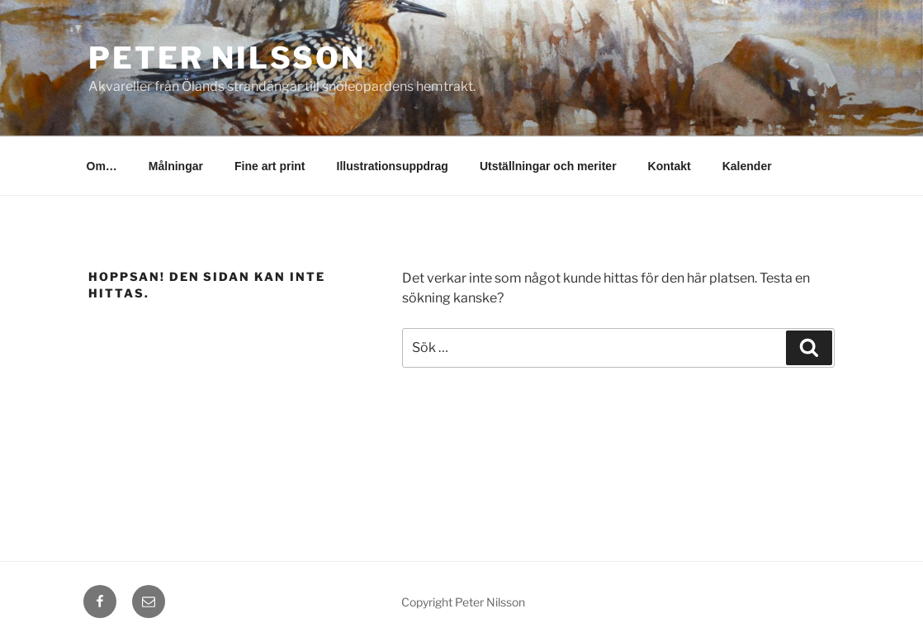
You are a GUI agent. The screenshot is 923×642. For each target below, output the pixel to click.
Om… (102, 166)
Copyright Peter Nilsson (463, 602)
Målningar (176, 166)
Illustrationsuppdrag (392, 166)
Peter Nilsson (226, 58)
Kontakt (669, 166)
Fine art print (269, 166)
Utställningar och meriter (548, 166)
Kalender (747, 166)
